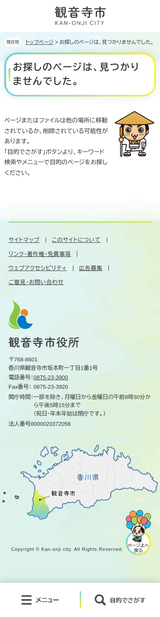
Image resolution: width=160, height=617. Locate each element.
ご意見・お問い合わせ (36, 282)
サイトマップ (24, 240)
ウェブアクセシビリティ (38, 268)
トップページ (40, 42)
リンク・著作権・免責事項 (40, 254)
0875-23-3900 (51, 377)
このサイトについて (76, 240)
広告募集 (91, 268)
